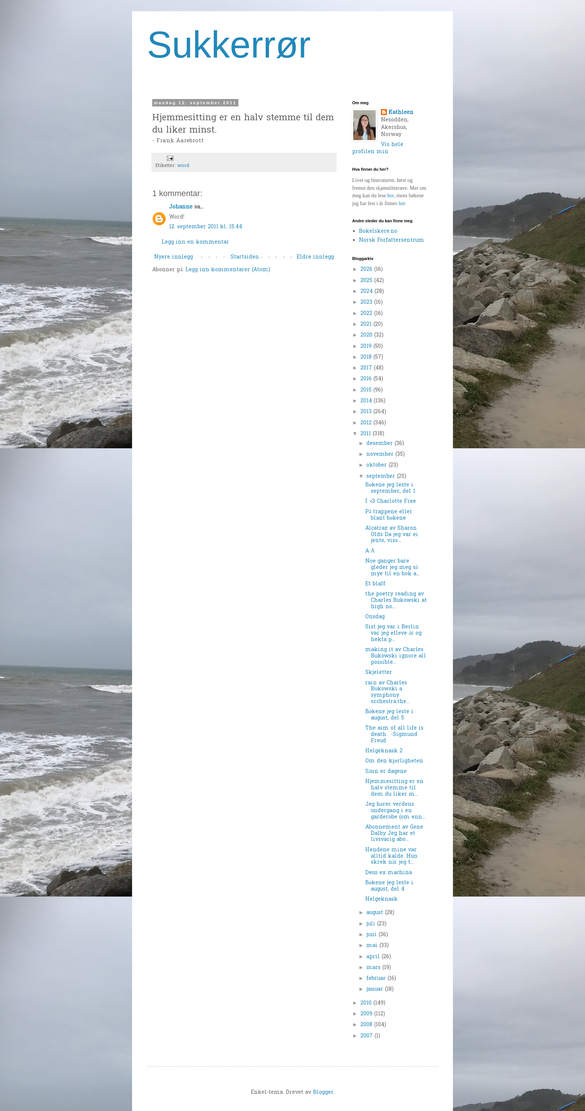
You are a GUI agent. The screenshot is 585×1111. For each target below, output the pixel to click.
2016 (366, 379)
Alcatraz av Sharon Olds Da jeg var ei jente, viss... (391, 534)
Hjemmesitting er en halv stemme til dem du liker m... (394, 788)
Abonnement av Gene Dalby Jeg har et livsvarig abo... (394, 833)
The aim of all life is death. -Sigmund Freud (394, 734)
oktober (377, 465)
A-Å (370, 551)
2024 (367, 291)
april (374, 957)
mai (372, 946)
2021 (366, 324)
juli (371, 924)
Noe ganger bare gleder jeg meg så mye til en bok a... (392, 567)
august (375, 913)
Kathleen (400, 113)
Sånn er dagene (386, 772)
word (183, 166)
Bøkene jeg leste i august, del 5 (389, 715)
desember (380, 444)
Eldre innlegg (315, 257)
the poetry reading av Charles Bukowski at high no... (396, 600)
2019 (366, 346)
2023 (367, 302)
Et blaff (375, 584)
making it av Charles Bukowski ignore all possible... (395, 656)
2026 (367, 269)
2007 (367, 1036)
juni (372, 935)
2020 (367, 335)
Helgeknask (381, 899)
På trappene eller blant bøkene (388, 515)
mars (374, 968)
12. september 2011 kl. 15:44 (205, 227)
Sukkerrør (229, 44)
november (380, 454)
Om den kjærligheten (394, 761)
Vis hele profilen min (377, 148)
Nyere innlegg (173, 257)
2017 (367, 368)
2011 (366, 434)
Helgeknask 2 (384, 751)
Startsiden (245, 257)
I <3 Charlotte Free (390, 501)
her (390, 195)
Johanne (181, 207)
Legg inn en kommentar (195, 242)
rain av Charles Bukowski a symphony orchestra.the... (387, 692)
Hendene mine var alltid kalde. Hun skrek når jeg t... (391, 856)
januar (375, 989)
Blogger (323, 1092)
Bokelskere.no (378, 231)
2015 (366, 390)
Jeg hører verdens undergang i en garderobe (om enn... (395, 811)
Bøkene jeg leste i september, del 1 (390, 488)
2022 (367, 314)
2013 (366, 412)
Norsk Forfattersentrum (391, 240)
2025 (367, 281)
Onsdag (375, 617)
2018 (366, 357)
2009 (367, 1014)
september (381, 476)
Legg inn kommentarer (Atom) (227, 270)
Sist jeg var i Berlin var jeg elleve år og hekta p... (393, 633)
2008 (367, 1025)
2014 (367, 401)
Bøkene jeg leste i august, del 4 (389, 886)
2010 (366, 1003)
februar (377, 978)
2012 (366, 423)
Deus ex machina (388, 873)
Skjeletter (378, 673)
